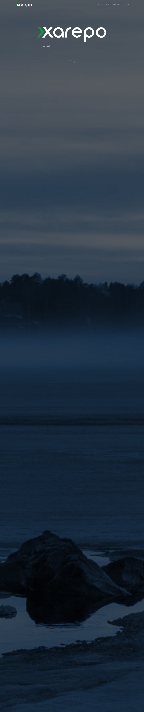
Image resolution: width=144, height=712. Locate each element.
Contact (126, 5)
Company (99, 5)
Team (108, 5)
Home (91, 5)
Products (116, 5)
